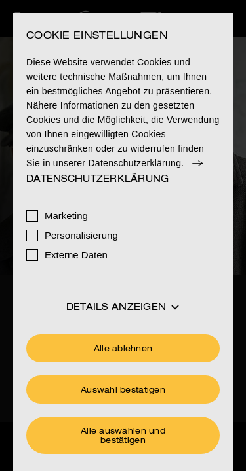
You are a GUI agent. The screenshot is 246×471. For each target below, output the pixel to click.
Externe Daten (76, 254)
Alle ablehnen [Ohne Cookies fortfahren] (123, 349)
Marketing (66, 215)
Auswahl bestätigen (123, 390)
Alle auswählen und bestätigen (123, 436)
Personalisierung (81, 235)
